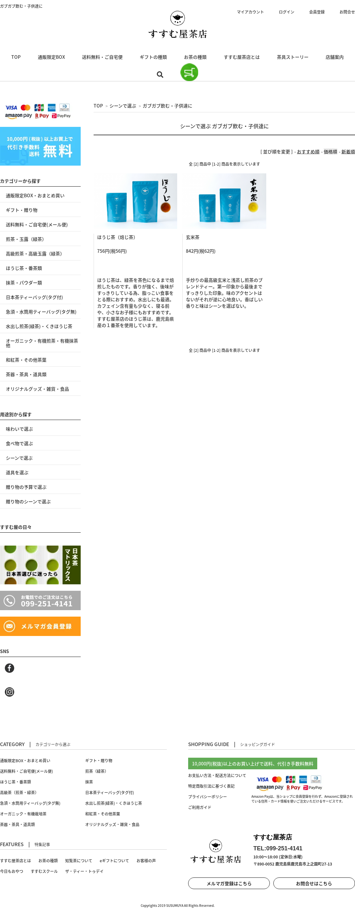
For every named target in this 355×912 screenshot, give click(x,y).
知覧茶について (78, 861)
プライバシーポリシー (207, 797)
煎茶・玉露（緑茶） (26, 239)
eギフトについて (114, 861)
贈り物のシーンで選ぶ (28, 501)
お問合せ (347, 12)
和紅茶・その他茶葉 (26, 359)
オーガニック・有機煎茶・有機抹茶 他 (42, 342)
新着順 (348, 151)
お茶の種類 (195, 57)
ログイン (286, 12)
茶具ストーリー (293, 57)
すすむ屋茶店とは (242, 57)
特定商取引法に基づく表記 (211, 786)
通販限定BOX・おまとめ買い (35, 195)
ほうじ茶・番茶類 (24, 268)
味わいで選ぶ (19, 428)
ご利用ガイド (199, 807)
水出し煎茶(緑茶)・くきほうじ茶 (39, 326)
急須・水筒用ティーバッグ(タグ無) (41, 311)
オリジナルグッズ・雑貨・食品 (37, 388)
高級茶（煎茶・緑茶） (19, 792)
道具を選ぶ (17, 472)
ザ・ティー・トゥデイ (84, 871)
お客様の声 (146, 861)
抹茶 (89, 782)
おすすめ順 (308, 151)
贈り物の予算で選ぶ (26, 487)
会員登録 (317, 12)
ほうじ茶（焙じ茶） (117, 237)
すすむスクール (44, 871)
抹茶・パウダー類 (24, 282)
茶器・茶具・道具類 (26, 374)
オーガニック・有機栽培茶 (23, 814)
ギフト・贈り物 (21, 210)
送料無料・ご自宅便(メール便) (37, 224)
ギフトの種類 (153, 57)
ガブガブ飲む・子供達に (167, 105)
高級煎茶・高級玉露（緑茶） (35, 253)
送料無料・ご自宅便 (102, 57)
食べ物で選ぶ (19, 443)
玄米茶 (192, 237)
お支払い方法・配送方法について (217, 775)
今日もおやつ (11, 871)
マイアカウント (250, 12)
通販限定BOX (51, 57)
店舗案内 (335, 57)
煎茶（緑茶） (96, 771)
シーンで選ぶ (122, 105)
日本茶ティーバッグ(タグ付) (34, 297)
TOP (16, 57)
